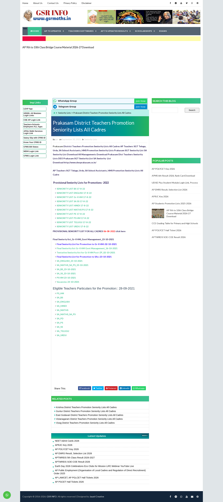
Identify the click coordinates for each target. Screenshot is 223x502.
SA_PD (60, 318)
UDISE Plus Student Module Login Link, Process (175, 182)
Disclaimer (87, 3)
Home (25, 3)
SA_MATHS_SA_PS (66, 314)
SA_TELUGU (63, 331)
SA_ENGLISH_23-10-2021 (69, 261)
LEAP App (28, 109)
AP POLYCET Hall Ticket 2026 (166, 230)
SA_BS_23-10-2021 (66, 269)
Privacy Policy (70, 3)
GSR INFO (52, 496)
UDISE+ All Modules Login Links (32, 114)
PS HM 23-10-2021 (66, 277)
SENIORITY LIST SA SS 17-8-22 (72, 201)
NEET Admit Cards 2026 (67, 441)
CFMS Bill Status (31, 147)
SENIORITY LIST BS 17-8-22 (71, 188)
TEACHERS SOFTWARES (81, 31)
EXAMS (163, 31)
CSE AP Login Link (32, 120)
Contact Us (53, 3)
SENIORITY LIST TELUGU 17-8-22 (74, 222)
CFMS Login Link (31, 156)
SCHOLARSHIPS (143, 31)
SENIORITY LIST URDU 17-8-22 (72, 226)
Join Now (140, 100)
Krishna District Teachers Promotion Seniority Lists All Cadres (86, 407)
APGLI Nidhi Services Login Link (33, 132)
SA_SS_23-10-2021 (66, 273)
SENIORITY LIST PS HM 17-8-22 (73, 218)
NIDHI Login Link (31, 151)
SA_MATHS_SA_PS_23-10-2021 (72, 265)
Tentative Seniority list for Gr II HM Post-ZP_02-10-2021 (86, 252)
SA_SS (60, 327)
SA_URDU (62, 335)
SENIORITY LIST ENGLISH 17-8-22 (74, 193)
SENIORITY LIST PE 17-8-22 (71, 214)
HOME (34, 31)
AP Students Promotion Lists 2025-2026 (171, 203)
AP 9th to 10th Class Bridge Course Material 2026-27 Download (58, 47)
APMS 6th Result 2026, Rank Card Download (173, 175)
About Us (37, 3)
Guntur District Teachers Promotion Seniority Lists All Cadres (86, 411)
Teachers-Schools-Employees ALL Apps (33, 125)
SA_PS (60, 322)
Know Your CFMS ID (32, 142)
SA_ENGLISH (63, 301)
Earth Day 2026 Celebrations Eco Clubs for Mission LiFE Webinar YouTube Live (94, 466)
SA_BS (60, 297)
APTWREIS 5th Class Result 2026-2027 (75, 457)
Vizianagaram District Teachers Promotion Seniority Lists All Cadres (89, 419)
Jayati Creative (97, 496)
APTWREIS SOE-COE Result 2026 (72, 462)
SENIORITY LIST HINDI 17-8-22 (73, 205)
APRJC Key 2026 (63, 445)
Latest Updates (97, 435)
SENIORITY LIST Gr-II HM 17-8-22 (74, 197)
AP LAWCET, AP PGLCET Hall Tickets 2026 (77, 477)
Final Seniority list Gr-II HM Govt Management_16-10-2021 (87, 248)
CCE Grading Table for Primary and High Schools (175, 223)
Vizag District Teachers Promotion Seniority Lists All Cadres (85, 423)
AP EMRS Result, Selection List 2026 (73, 453)
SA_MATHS (62, 310)
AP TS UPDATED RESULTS (114, 31)
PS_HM (60, 293)
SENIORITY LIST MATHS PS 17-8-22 (75, 209)
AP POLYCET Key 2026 (67, 449)
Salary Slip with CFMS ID (34, 138)
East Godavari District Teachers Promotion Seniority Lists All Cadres (89, 415)
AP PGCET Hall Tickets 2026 (69, 482)
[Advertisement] (111, 73)
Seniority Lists (64, 113)
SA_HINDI (62, 306)
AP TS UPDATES (52, 31)
